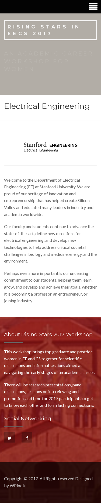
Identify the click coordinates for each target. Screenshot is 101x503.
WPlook (17, 485)
